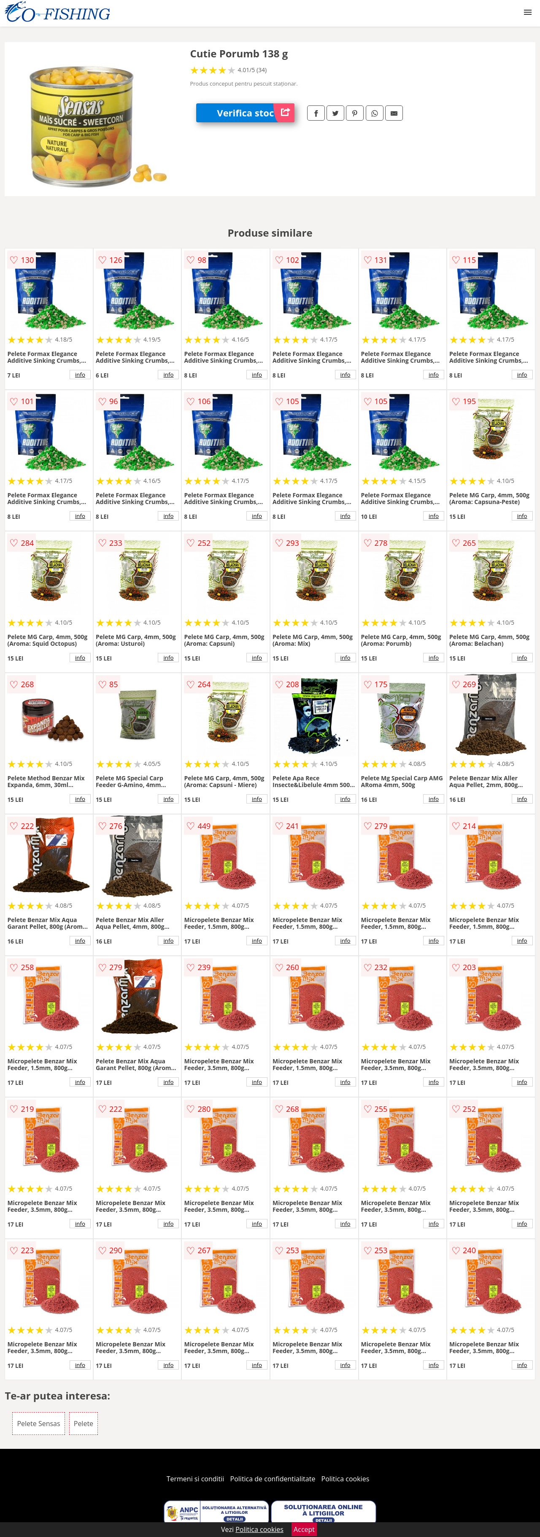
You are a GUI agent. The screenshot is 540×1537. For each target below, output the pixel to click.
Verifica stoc (255, 112)
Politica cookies (345, 1478)
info (80, 374)
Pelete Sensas (38, 1423)
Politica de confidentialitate (273, 1478)
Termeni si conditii (195, 1478)
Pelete (83, 1423)
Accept (304, 1529)
